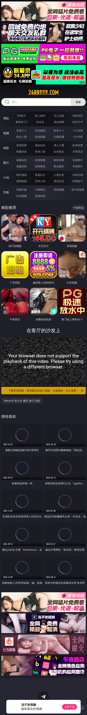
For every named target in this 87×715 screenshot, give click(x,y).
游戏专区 (77, 115)
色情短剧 (40, 196)
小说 (6, 177)
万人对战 (59, 115)
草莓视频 (59, 189)
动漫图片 (77, 160)
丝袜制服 (40, 136)
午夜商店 (40, 189)
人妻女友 (59, 175)
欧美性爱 (77, 145)
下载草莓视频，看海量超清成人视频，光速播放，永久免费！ (46, 390)
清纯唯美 (40, 166)
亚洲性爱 (21, 145)
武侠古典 (77, 175)
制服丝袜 (21, 151)
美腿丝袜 (21, 166)
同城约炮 (21, 189)
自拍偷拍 (40, 130)
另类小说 (40, 181)
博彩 (6, 118)
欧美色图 (59, 160)
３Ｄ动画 (77, 130)
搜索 (78, 102)
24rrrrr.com (43, 92)
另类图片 (77, 166)
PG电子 (21, 115)
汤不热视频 (77, 189)
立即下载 (69, 707)
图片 (6, 163)
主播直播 (59, 136)
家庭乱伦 (40, 175)
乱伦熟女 (59, 151)
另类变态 (77, 151)
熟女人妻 (21, 136)
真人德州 (40, 115)
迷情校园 (21, 181)
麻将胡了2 (22, 122)
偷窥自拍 (21, 160)
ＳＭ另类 (77, 136)
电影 (6, 148)
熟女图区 (59, 166)
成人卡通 (59, 145)
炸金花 (40, 122)
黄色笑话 (59, 181)
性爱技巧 (77, 181)
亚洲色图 (40, 160)
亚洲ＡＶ (21, 130)
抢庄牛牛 (77, 122)
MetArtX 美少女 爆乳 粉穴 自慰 (22, 400)
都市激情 (21, 175)
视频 (6, 133)
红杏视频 (21, 196)
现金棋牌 (59, 122)
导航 (6, 192)
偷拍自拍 (40, 145)
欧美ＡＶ (59, 130)
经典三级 (40, 151)
